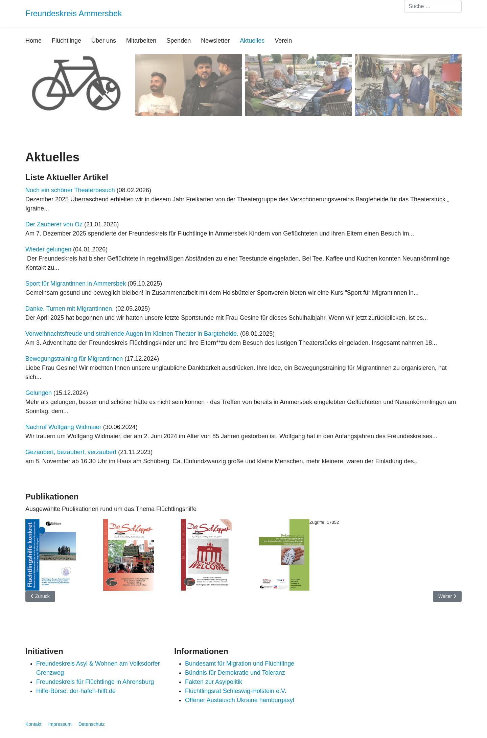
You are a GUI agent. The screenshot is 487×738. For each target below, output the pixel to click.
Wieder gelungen (48, 249)
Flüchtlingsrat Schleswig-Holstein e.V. (235, 691)
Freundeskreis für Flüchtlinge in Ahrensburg (95, 681)
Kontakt (33, 724)
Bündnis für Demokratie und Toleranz (235, 672)
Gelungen (38, 392)
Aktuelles (252, 40)
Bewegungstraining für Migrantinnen (74, 358)
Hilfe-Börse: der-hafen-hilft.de (76, 691)
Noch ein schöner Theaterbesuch (70, 190)
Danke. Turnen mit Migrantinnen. (69, 308)
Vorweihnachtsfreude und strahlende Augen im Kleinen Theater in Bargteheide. (132, 333)
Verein (283, 40)
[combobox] (433, 6)
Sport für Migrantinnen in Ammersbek (75, 283)
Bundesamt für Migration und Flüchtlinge (239, 663)
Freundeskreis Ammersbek (73, 13)
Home (33, 40)
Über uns (103, 40)
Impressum (59, 724)
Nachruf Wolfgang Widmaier (63, 427)
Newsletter (215, 40)
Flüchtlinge (66, 40)
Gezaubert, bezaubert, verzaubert (70, 452)
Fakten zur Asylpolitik (213, 681)
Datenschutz (91, 724)
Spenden (178, 40)
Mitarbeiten (141, 40)
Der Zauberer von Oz (54, 224)
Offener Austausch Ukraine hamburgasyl (239, 700)
